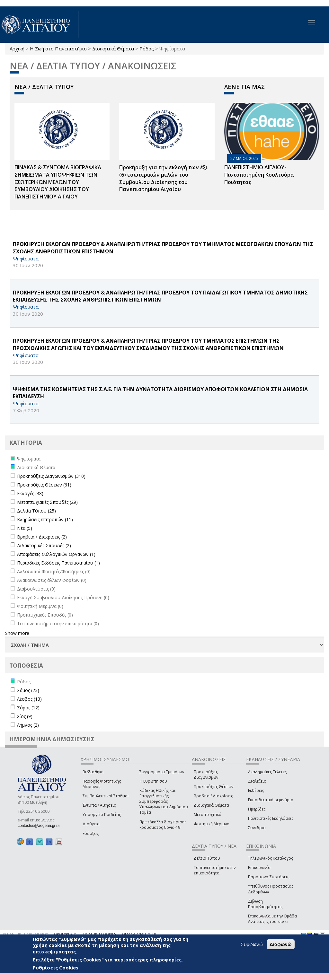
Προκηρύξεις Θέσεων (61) (44, 485)
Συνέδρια (257, 827)
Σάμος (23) (28, 690)
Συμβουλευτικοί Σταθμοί (106, 796)
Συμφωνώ (252, 944)
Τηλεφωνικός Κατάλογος (270, 858)
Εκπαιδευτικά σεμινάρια (270, 799)
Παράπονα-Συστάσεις (268, 877)
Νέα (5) (24, 528)
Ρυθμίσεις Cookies (55, 967)
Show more (17, 633)
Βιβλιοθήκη (93, 772)
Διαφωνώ (281, 944)
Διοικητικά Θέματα (113, 48)
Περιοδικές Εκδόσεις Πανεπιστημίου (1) (58, 563)
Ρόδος (146, 48)
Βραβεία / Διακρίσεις (213, 796)
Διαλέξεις (257, 781)
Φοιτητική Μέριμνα (211, 824)
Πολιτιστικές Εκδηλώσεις (270, 818)
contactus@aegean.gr (38, 825)
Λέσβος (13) (29, 699)
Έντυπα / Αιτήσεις (99, 805)
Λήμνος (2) (28, 725)
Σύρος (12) (28, 708)
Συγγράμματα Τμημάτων (161, 772)
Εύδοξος (91, 833)
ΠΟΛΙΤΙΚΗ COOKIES (99, 934)
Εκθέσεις (256, 790)
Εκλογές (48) (30, 493)
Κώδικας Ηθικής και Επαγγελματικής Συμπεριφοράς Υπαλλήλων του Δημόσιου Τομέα (163, 801)
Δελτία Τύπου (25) (36, 511)
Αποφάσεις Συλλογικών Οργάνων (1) (56, 554)
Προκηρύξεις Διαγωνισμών (206, 774)
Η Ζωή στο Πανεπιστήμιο (58, 48)
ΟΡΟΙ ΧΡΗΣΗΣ (65, 934)
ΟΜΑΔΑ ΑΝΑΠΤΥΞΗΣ (139, 934)
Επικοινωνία (259, 867)
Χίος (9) (24, 716)
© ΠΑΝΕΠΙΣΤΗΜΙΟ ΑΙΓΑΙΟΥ (25, 934)
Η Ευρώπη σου (153, 781)
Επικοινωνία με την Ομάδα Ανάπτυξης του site (272, 918)
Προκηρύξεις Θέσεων (213, 786)
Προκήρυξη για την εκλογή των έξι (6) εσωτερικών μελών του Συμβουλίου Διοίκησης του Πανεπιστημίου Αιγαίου (163, 178)
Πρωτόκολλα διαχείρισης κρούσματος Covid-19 (162, 824)
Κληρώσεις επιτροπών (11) (45, 519)
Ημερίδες (256, 809)
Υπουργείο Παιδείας (102, 814)
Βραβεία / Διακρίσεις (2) (42, 537)
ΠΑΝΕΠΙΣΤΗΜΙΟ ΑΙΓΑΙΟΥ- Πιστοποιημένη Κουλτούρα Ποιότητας (259, 175)
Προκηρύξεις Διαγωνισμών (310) (51, 476)
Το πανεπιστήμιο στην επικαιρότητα (215, 870)
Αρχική (17, 48)
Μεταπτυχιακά (207, 814)
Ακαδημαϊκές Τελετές (267, 772)
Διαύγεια (91, 824)
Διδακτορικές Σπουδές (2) (44, 545)
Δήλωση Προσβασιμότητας (265, 903)
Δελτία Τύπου (207, 858)
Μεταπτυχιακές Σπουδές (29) (47, 502)
